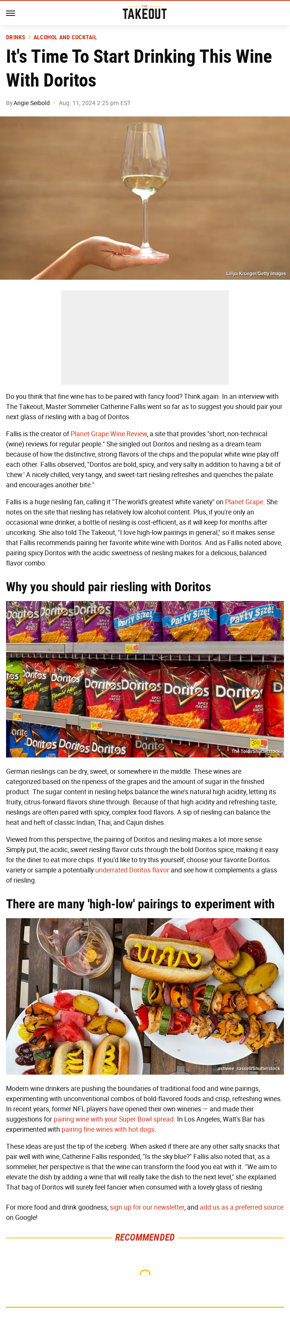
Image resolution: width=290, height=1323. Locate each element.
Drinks (15, 37)
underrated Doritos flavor (132, 870)
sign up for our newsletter (147, 1207)
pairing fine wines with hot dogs (108, 1129)
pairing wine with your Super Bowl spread (114, 1119)
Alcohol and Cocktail (65, 37)
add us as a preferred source (242, 1207)
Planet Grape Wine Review (109, 434)
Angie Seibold (32, 103)
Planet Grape (244, 502)
